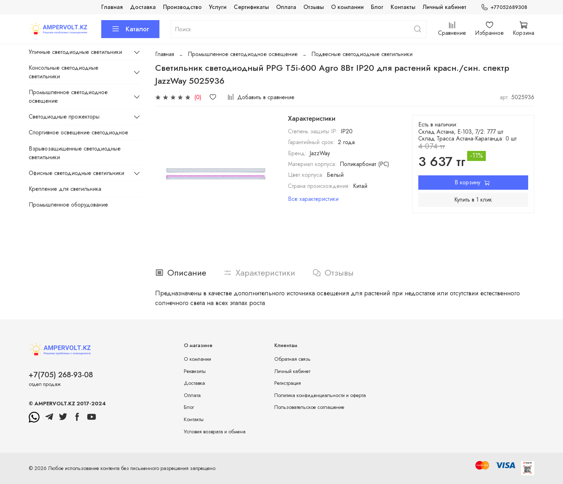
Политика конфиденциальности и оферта (320, 395)
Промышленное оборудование (68, 204)
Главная (112, 7)
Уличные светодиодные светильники (75, 52)
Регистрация (287, 383)
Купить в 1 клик (473, 199)
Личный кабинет (444, 7)
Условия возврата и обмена (215, 431)
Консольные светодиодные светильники (63, 72)
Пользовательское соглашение (309, 407)
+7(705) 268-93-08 (61, 374)
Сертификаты (251, 7)
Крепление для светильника (65, 189)
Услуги (218, 7)
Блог (377, 7)
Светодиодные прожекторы (64, 116)
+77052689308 (504, 7)
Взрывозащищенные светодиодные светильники (75, 152)
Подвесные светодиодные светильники (362, 54)
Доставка (143, 7)
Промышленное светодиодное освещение (243, 54)
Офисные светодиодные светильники (76, 173)
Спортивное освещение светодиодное (78, 132)
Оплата (286, 7)
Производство (182, 7)
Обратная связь (292, 359)
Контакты (403, 7)
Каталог (130, 29)
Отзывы (313, 7)
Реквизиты (195, 371)
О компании (347, 7)
